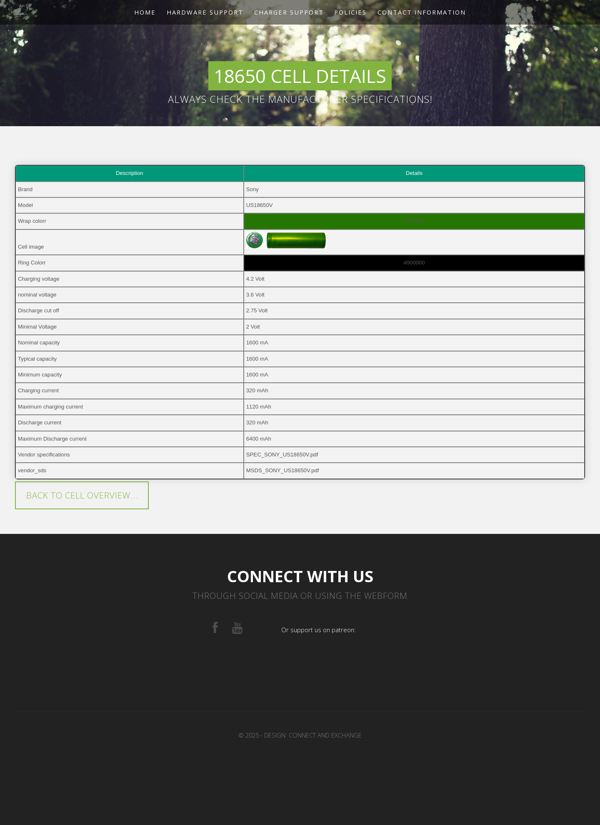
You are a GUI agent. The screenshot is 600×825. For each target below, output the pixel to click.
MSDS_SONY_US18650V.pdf (282, 470)
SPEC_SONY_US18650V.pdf (282, 454)
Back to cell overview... (82, 495)
